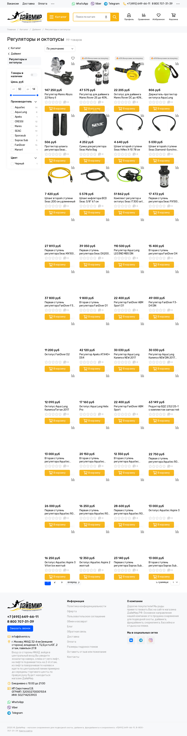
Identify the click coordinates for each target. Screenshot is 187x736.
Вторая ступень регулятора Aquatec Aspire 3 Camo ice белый (93, 460)
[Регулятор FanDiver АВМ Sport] (129, 383)
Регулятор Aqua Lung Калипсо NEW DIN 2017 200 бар (162, 356)
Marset (26, 149)
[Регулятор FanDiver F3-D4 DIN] (164, 279)
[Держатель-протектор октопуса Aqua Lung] (164, 71)
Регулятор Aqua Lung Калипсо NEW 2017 (126, 356)
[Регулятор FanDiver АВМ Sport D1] (129, 279)
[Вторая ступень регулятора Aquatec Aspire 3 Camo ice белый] (94, 435)
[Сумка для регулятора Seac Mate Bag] (94, 123)
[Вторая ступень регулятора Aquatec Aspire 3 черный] (60, 435)
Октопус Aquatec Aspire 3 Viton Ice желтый (60, 564)
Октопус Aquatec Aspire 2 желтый (94, 564)
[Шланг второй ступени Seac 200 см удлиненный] (60, 175)
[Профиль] (129, 17)
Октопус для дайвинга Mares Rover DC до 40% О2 (127, 96)
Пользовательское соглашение (86, 616)
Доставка (28, 3)
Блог (70, 626)
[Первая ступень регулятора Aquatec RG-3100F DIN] (94, 487)
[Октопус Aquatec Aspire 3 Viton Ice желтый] (60, 539)
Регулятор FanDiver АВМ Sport (128, 408)
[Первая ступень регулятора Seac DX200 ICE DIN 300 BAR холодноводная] (94, 227)
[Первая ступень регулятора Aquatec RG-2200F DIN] (164, 435)
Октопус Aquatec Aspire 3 (164, 510)
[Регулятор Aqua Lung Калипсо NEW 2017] (129, 331)
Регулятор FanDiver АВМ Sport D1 (128, 304)
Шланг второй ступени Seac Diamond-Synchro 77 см (163, 148)
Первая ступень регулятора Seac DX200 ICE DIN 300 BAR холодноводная (94, 252)
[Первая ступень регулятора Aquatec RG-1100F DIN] (60, 487)
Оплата (42, 3)
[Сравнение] (143, 17)
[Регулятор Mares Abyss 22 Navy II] (60, 71)
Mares (26, 126)
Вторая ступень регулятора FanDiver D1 (93, 304)
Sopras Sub (26, 140)
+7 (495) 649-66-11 (136, 3)
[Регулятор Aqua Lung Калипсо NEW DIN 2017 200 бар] (164, 331)
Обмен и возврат (77, 621)
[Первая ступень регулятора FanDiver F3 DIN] (60, 279)
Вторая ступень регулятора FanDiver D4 (163, 252)
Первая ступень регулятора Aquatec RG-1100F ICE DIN (129, 512)
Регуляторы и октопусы (18, 61)
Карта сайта (25, 730)
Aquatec (26, 107)
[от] (19, 89)
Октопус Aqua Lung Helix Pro (94, 408)
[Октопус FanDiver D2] (60, 331)
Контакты (73, 656)
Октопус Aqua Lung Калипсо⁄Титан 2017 (57, 408)
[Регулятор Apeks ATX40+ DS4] (94, 331)
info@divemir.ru (21, 636)
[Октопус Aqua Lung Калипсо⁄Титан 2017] (60, 383)
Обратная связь (76, 631)
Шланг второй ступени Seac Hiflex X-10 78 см (128, 148)
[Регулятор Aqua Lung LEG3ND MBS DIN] (129, 227)
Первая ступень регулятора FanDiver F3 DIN (59, 304)
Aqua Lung (26, 112)
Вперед (73, 582)
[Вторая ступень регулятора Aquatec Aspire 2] (129, 435)
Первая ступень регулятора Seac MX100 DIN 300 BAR (59, 252)
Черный (26, 163)
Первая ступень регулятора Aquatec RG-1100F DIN (60, 512)
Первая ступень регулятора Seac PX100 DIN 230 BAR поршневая (163, 200)
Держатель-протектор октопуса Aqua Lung (163, 96)
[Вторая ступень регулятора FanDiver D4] (164, 227)
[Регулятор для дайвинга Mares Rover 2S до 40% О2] (94, 71)
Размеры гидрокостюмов (82, 646)
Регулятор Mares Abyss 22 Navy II (59, 96)
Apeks (26, 117)
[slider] (11, 95)
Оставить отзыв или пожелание (86, 651)
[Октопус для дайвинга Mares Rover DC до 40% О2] (129, 71)
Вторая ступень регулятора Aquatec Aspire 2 (126, 460)
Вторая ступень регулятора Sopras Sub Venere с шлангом (163, 564)
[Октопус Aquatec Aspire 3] (164, 487)
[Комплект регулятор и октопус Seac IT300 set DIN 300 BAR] (129, 175)
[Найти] (114, 17)
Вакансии (13, 3)
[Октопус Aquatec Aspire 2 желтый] (94, 539)
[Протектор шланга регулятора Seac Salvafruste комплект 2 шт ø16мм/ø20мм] (60, 123)
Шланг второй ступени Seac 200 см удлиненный (60, 200)
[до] (34, 89)
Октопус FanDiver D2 (57, 354)
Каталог (24, 29)
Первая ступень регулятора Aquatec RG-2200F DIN (164, 460)
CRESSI (26, 121)
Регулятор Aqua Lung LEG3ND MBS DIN (126, 252)
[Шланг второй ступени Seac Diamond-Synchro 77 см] (164, 123)
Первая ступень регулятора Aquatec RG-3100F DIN (94, 512)
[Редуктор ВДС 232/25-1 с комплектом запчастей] (164, 383)
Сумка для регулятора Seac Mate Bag (92, 148)
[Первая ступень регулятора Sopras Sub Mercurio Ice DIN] (129, 539)
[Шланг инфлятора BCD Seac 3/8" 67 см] (94, 175)
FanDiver (26, 145)
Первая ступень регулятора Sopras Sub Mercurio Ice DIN (128, 564)
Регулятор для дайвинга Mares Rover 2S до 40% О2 (94, 96)
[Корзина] (173, 17)
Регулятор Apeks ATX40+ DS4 (94, 356)
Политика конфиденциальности (86, 606)
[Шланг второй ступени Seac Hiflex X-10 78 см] (129, 123)
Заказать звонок (20, 628)
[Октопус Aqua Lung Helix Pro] (94, 383)
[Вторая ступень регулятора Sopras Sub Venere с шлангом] (164, 539)
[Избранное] (158, 17)
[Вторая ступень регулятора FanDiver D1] (94, 279)
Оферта (72, 611)
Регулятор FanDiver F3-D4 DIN (163, 304)
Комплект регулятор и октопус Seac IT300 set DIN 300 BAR (128, 200)
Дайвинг (36, 29)
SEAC (26, 131)
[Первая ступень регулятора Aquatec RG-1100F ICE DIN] (129, 487)
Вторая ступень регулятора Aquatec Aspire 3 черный (57, 460)
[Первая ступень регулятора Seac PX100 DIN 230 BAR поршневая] (164, 175)
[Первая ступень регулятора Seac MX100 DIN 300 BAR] (60, 227)
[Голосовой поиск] (106, 17)
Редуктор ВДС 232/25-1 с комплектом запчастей (164, 408)
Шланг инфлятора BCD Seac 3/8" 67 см (93, 200)
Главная (11, 29)
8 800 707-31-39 (162, 3)
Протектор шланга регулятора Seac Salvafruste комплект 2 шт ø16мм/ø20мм (59, 148)
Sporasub (26, 135)
